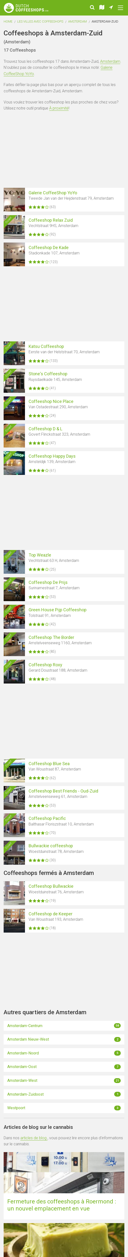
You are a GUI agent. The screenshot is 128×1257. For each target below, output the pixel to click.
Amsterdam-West (64, 1080)
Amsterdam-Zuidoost (64, 1094)
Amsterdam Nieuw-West (64, 1039)
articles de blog (34, 1138)
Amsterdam (77, 21)
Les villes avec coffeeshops (40, 21)
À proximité (59, 108)
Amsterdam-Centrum (64, 1025)
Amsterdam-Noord (64, 1053)
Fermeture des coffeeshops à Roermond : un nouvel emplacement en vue (61, 1205)
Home (8, 21)
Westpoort (64, 1108)
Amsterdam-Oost (64, 1066)
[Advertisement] (64, 150)
